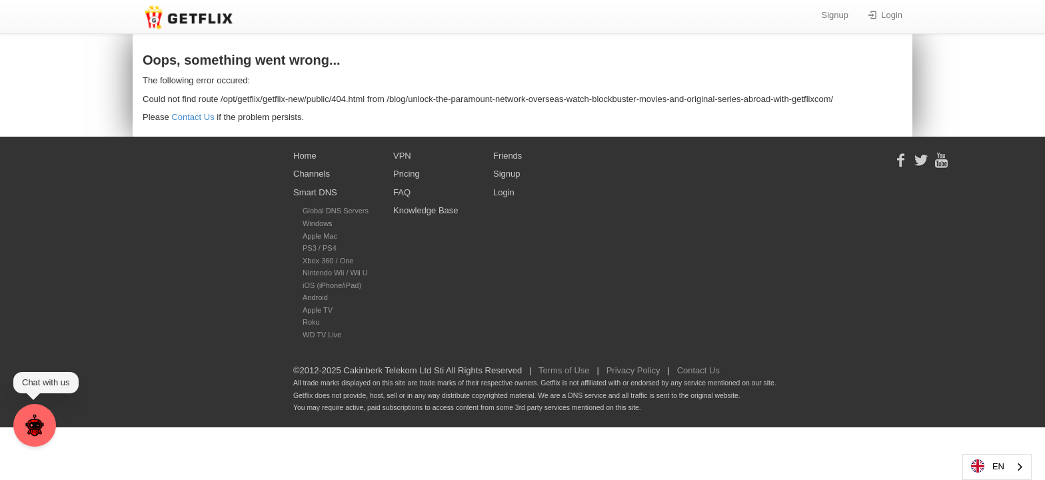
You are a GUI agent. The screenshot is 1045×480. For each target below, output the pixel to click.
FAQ (402, 192)
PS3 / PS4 (320, 248)
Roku (311, 322)
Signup (835, 15)
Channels (311, 174)
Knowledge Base (426, 210)
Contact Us (192, 117)
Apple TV (318, 310)
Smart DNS (315, 192)
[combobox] (997, 467)
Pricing (406, 174)
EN (987, 466)
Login (885, 15)
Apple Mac (320, 236)
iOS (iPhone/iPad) (332, 285)
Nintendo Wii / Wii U (335, 273)
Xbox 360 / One (328, 261)
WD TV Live (322, 335)
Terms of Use (564, 370)
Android (315, 297)
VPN (402, 156)
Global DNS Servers (336, 211)
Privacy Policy (633, 370)
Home (305, 156)
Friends (507, 156)
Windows (318, 223)
